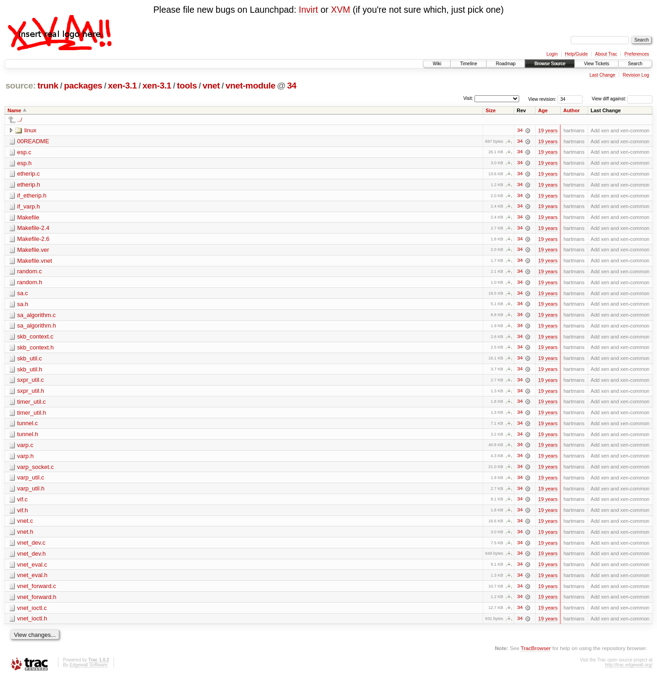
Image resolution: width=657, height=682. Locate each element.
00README (33, 141)
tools (187, 85)
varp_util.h (31, 491)
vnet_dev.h (31, 557)
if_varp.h (28, 206)
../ (19, 119)
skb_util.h (29, 371)
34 (291, 85)
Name (14, 110)
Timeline (468, 63)
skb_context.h (35, 349)
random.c (29, 272)
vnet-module (250, 85)
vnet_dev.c (31, 546)
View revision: (542, 98)
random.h (29, 283)
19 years (548, 130)
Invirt (308, 10)
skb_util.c (29, 360)
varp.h (25, 458)
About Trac (606, 54)
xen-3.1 (122, 85)
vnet (211, 85)
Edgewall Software (88, 669)
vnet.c (25, 524)
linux (30, 130)
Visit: (468, 98)
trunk (47, 85)
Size (490, 110)
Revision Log (636, 75)
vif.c (22, 502)
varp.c (25, 447)
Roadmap (506, 63)
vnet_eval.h (32, 579)
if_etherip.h (32, 196)
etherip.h (29, 185)
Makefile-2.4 (33, 228)
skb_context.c (35, 338)
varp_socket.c (35, 469)
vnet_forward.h (37, 601)
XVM (340, 10)
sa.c (22, 294)
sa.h (23, 305)
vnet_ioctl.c (32, 612)
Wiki (437, 63)
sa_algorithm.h (36, 327)
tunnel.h (27, 436)
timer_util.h (32, 414)
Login (552, 54)
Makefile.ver (33, 250)
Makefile (28, 217)
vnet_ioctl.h (32, 623)
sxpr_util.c (30, 382)
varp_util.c (30, 480)
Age (543, 110)
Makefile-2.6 (33, 239)
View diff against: (622, 98)
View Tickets (596, 63)
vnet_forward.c (36, 590)
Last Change (602, 75)
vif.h (22, 513)
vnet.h (25, 535)
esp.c (24, 152)
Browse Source (549, 63)
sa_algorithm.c (36, 316)
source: (20, 85)
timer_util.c (31, 404)
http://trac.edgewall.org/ (628, 669)
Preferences (637, 54)
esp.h (24, 163)
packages (83, 85)
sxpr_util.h (30, 393)
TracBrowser (536, 653)
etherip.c (28, 174)
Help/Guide (576, 54)
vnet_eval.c (32, 568)
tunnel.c (27, 425)
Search (635, 63)
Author (571, 110)
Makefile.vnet (34, 261)
